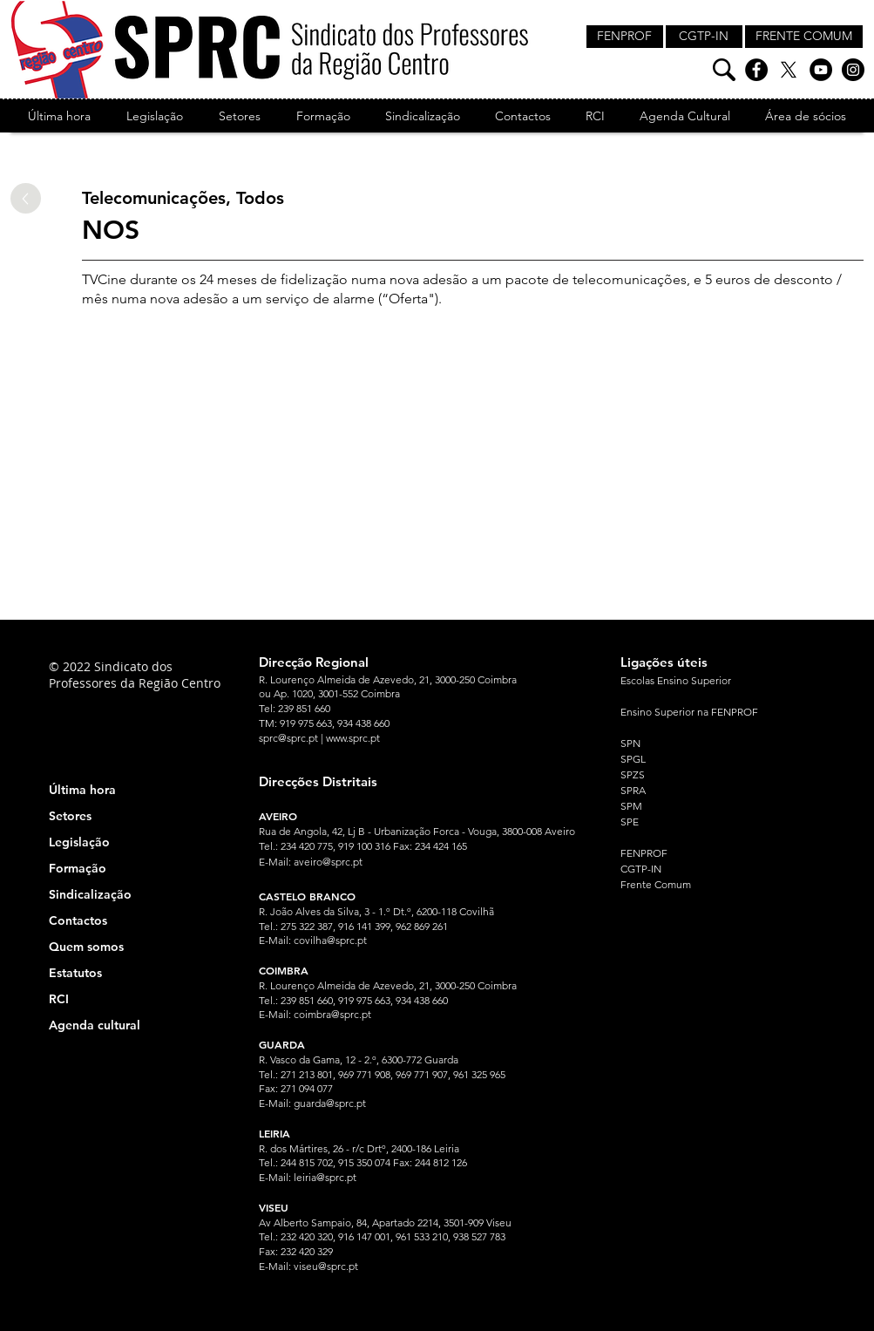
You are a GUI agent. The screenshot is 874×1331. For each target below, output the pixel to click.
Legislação (79, 842)
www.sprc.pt (353, 737)
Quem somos (86, 946)
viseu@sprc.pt (326, 1266)
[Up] (25, 198)
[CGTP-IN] (704, 36)
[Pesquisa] (724, 69)
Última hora (82, 790)
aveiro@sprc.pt (328, 861)
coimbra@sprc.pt (332, 1014)
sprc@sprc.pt (288, 737)
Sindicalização (90, 894)
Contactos (78, 920)
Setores (70, 816)
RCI (59, 999)
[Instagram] (853, 69)
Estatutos (75, 973)
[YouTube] (821, 69)
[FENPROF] (625, 36)
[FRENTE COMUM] (804, 36)
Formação (77, 868)
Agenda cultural (94, 1025)
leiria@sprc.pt (325, 1177)
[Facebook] (756, 69)
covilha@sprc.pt (330, 940)
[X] (788, 69)
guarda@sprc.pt (330, 1103)
